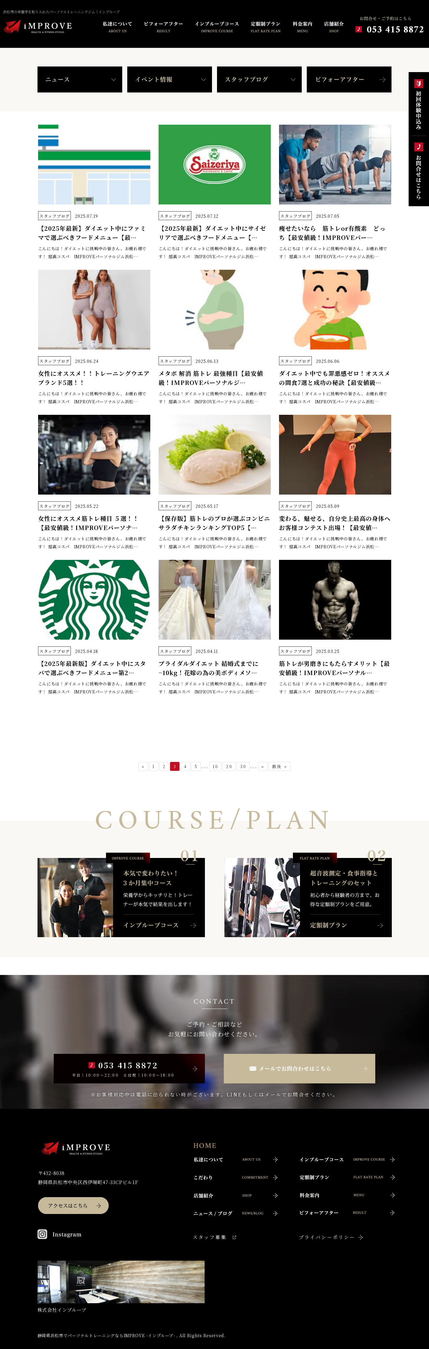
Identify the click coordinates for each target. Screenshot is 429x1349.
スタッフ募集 (210, 1237)
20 (229, 766)
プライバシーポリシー (327, 1237)
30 (243, 766)
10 (215, 766)
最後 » (280, 766)
